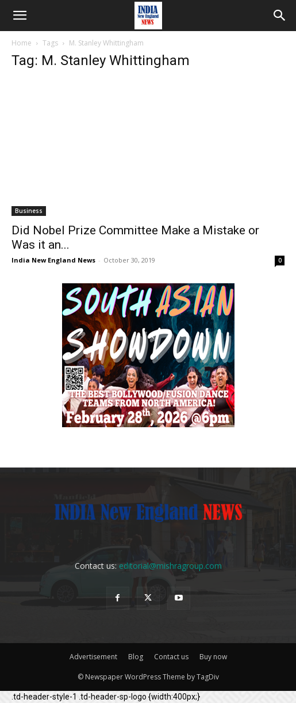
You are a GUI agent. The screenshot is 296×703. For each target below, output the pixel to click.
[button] (19, 15)
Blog (135, 657)
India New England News (53, 260)
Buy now (213, 657)
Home (21, 43)
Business (29, 211)
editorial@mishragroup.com (170, 565)
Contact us (171, 657)
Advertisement (93, 657)
